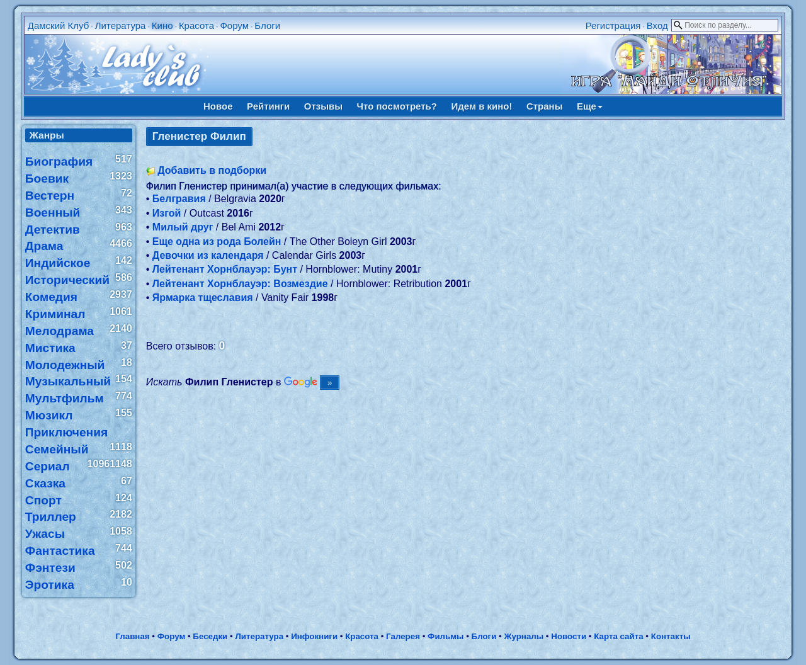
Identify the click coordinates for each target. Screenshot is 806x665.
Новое (218, 106)
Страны (544, 106)
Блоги (267, 25)
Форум (234, 25)
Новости (568, 636)
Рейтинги (268, 106)
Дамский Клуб (58, 25)
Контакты (671, 636)
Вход (657, 25)
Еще (590, 106)
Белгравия (179, 198)
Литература (120, 25)
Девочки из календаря (208, 255)
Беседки (210, 636)
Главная (132, 636)
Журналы (523, 636)
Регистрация (613, 25)
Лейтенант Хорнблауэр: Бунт (224, 269)
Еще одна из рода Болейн (216, 241)
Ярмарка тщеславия (202, 297)
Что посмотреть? (397, 106)
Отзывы (323, 106)
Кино (162, 25)
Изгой (166, 213)
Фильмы (445, 636)
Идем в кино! (481, 106)
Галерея (403, 636)
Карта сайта (618, 636)
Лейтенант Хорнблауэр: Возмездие (240, 283)
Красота (196, 25)
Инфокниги (314, 636)
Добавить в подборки (211, 170)
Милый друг (182, 227)
